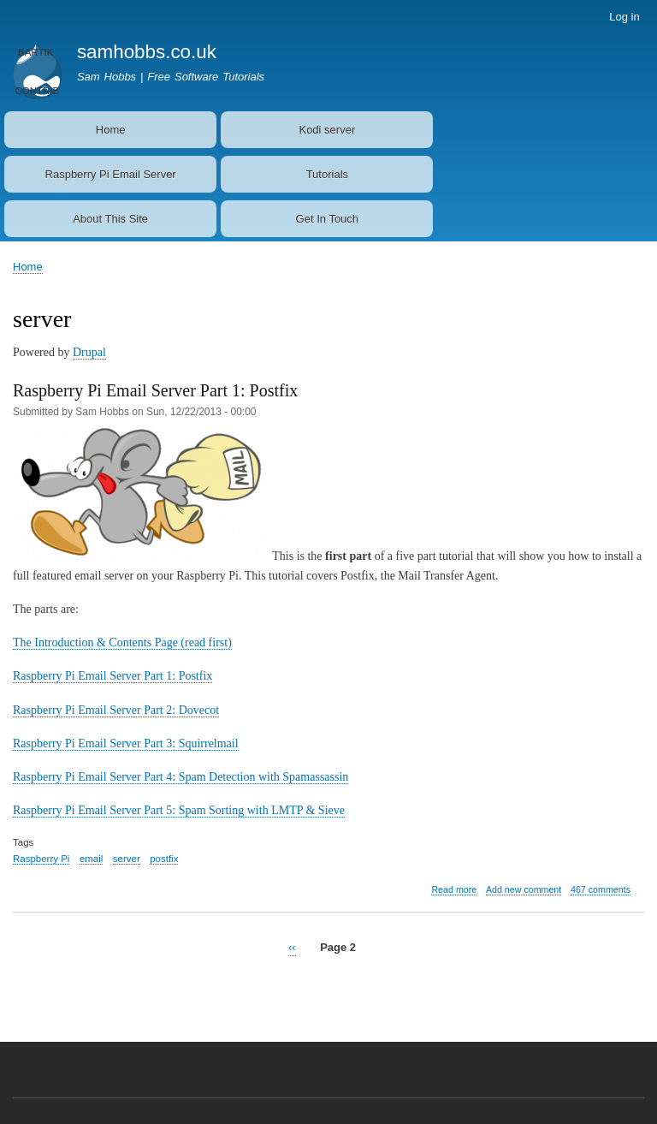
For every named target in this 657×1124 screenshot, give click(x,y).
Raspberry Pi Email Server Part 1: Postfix (112, 675)
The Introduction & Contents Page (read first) (122, 642)
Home (111, 129)
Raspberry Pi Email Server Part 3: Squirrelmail (126, 743)
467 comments (600, 889)
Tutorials (327, 174)
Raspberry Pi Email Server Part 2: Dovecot (116, 710)
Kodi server (327, 129)
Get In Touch (327, 218)
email (91, 858)
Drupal (89, 352)
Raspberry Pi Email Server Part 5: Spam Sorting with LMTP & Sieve (179, 810)
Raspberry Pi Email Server (110, 174)
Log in (624, 16)
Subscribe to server (20, 986)
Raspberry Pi (41, 858)
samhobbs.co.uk (146, 51)
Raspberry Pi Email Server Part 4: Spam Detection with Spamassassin (180, 776)
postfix (164, 858)
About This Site (110, 218)
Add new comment (523, 889)
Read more (453, 889)
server (126, 858)
